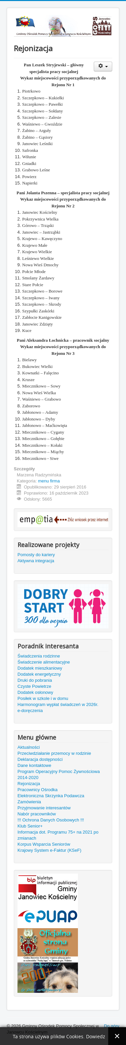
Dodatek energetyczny (39, 674)
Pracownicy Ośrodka (37, 789)
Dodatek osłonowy (35, 692)
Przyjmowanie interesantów (44, 807)
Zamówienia (29, 801)
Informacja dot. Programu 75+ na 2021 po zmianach (57, 835)
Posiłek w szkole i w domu (42, 698)
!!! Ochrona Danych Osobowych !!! (50, 819)
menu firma (49, 480)
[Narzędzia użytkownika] (103, 66)
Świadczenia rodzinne (38, 656)
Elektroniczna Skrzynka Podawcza (50, 795)
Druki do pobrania (34, 680)
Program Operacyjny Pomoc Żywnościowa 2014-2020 (58, 774)
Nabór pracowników (36, 813)
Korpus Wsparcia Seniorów (43, 844)
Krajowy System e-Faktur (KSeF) (49, 850)
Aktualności (28, 747)
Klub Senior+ (30, 826)
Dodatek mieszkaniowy (39, 668)
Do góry (111, 1026)
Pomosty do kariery (36, 554)
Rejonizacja (28, 783)
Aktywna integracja (35, 560)
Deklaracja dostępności (39, 759)
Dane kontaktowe (34, 765)
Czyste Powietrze (34, 686)
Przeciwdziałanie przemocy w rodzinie (54, 753)
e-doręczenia (30, 710)
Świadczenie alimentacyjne (43, 662)
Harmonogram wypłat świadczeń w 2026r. (57, 704)
